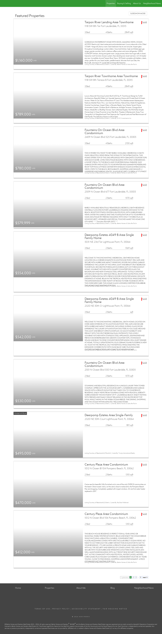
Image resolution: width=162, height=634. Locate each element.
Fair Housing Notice (115, 609)
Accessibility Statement (86, 609)
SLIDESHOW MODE (137, 13)
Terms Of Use (42, 609)
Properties (111, 3)
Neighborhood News (152, 3)
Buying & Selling (124, 3)
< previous (124, 577)
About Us (137, 3)
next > (145, 577)
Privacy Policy (61, 609)
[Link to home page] (3, 3)
